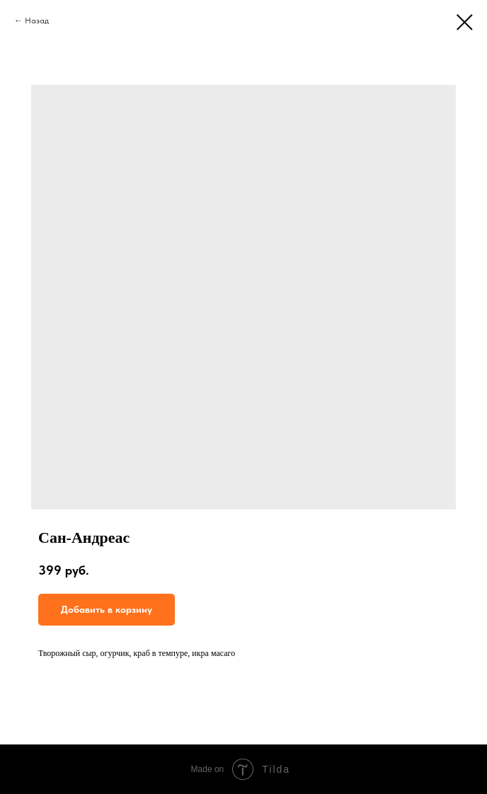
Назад (37, 20)
